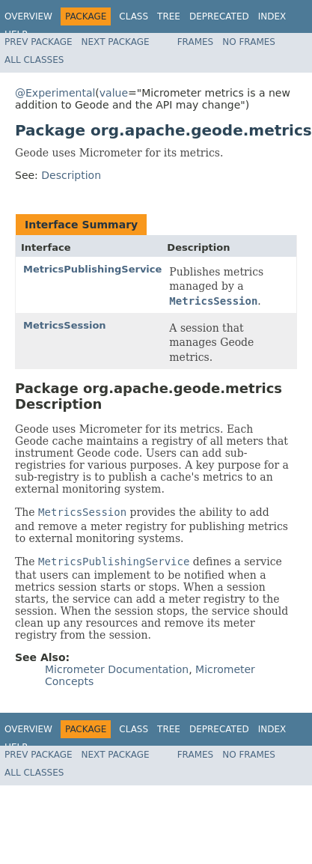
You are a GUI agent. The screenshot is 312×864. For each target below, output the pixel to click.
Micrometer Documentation (117, 669)
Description (71, 175)
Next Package (116, 42)
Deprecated (219, 16)
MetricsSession (64, 325)
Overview (28, 16)
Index (272, 16)
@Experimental (55, 93)
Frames (195, 42)
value (114, 93)
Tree (168, 16)
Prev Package (38, 42)
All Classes (34, 60)
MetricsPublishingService (92, 269)
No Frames (248, 42)
